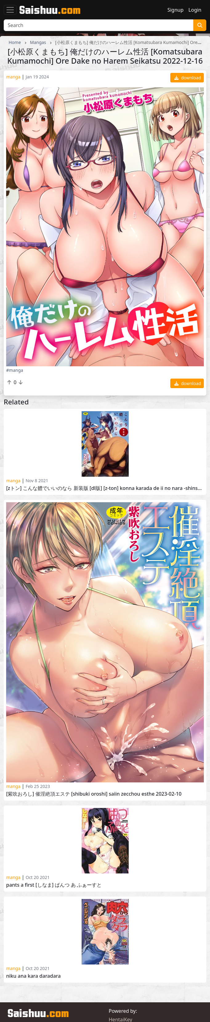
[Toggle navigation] (10, 10)
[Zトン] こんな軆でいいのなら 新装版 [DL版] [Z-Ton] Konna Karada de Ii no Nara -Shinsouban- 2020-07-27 (105, 488)
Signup (176, 9)
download (187, 78)
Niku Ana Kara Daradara (33, 976)
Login (194, 9)
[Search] (98, 25)
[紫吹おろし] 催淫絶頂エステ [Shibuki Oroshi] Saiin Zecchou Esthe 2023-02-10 (93, 794)
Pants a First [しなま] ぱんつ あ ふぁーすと (54, 885)
